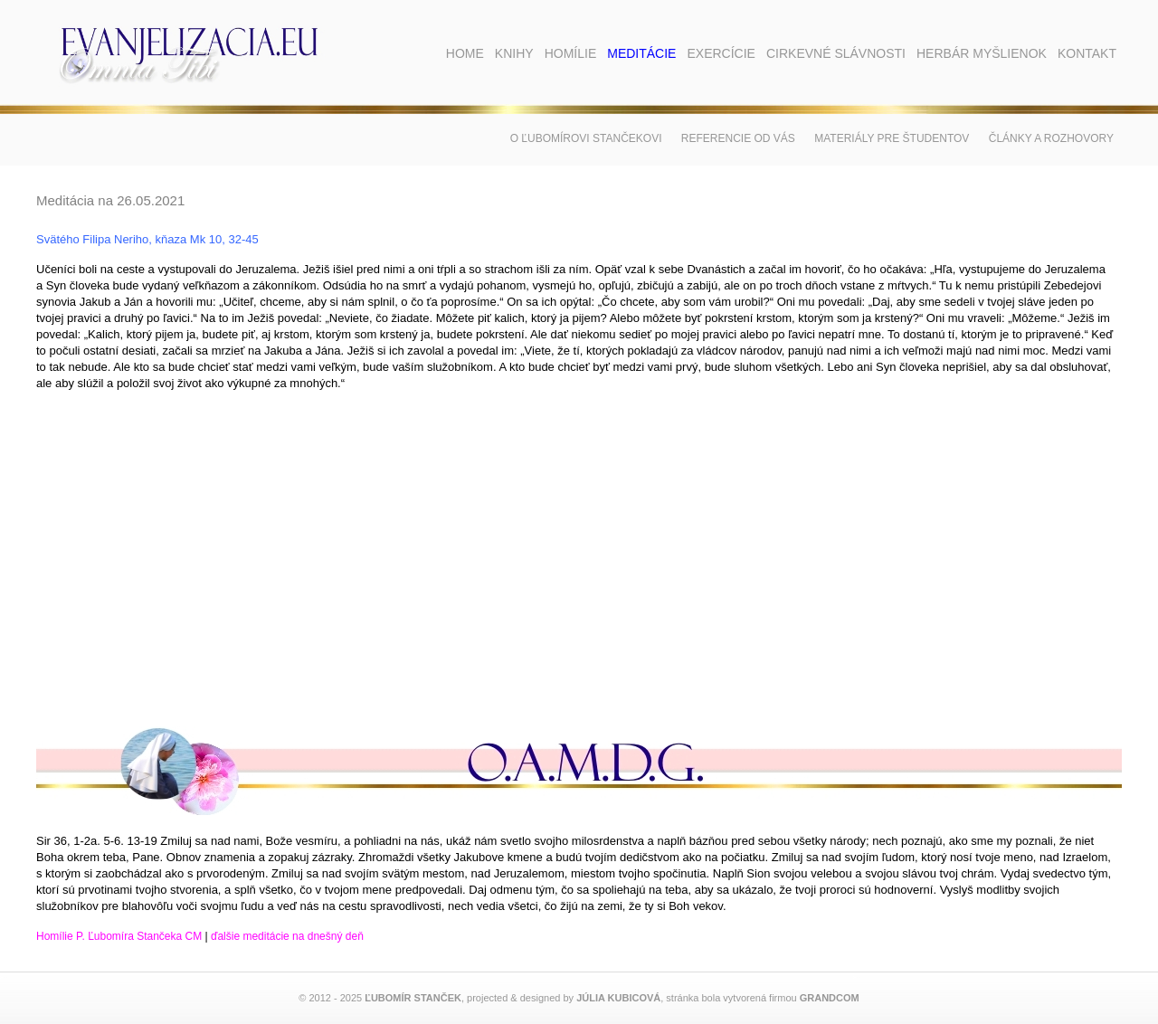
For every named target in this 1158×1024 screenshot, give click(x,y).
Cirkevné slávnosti (836, 53)
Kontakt (1087, 53)
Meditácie (641, 53)
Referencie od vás (738, 138)
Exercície (721, 53)
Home (465, 53)
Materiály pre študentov (891, 138)
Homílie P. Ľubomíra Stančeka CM (119, 936)
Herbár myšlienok (981, 53)
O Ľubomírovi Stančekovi (586, 138)
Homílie (571, 53)
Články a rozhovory (1051, 138)
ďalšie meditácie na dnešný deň (287, 936)
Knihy (514, 53)
